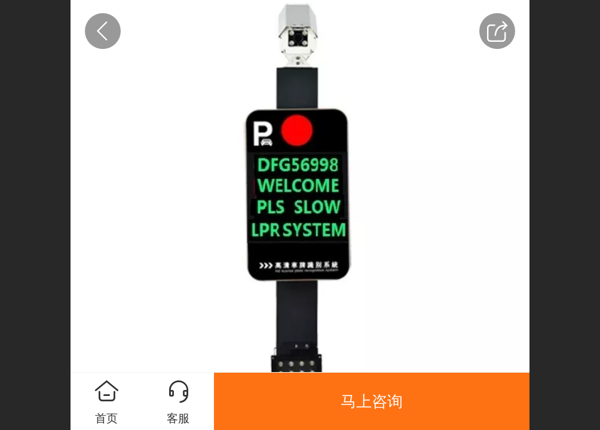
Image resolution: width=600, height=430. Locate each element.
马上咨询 (372, 401)
